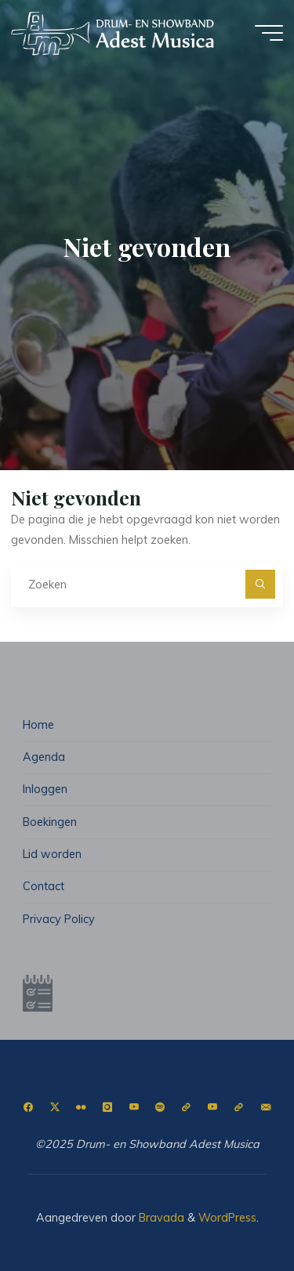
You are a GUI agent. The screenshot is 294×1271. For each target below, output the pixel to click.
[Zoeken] (259, 584)
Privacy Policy (59, 919)
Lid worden (52, 854)
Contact (43, 886)
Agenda (44, 757)
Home (38, 725)
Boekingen (50, 822)
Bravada (160, 1218)
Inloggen (45, 789)
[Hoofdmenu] (269, 33)
